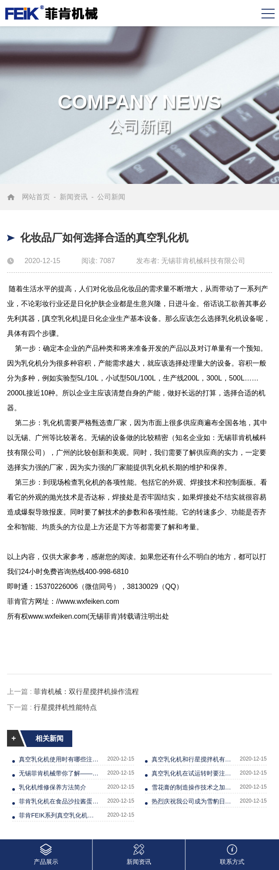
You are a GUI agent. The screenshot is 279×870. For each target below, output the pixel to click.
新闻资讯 (74, 197)
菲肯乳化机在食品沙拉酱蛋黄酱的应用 (59, 801)
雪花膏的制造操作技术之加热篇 (192, 787)
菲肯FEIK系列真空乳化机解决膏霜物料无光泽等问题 (59, 815)
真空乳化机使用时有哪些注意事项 (59, 759)
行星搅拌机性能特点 (65, 707)
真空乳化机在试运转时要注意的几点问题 (192, 773)
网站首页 (36, 197)
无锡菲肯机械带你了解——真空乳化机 (59, 773)
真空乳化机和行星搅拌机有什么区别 (192, 759)
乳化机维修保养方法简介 (52, 787)
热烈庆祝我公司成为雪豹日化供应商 (192, 801)
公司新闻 (111, 197)
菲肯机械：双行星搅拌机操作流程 (86, 691)
